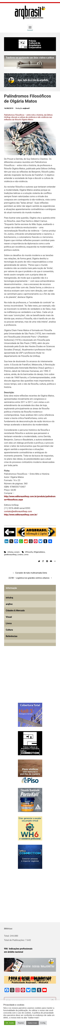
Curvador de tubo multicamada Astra (31, 573)
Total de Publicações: (14, 940)
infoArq (10, 552)
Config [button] (42, 1023)
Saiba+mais (32, 1023)
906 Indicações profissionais (18, 948)
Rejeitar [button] (21, 1023)
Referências (11, 636)
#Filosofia (29, 552)
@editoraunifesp (10, 555)
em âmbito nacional (13, 952)
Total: (7, 936)
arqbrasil (26, 108)
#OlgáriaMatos (39, 552)
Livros (26, 555)
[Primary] (30, 27)
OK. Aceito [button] (10, 1023)
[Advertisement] (21, 679)
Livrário (20, 555)
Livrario (17, 552)
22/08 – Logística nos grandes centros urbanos (28, 578)
